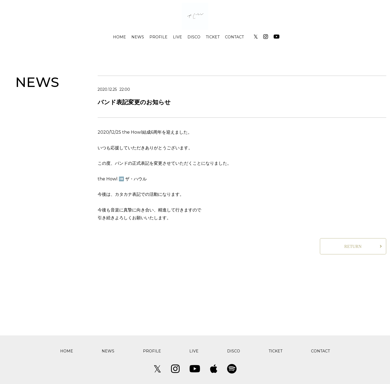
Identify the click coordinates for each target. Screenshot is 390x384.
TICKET (213, 37)
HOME (119, 37)
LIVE (177, 37)
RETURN (353, 246)
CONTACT (234, 37)
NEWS (137, 37)
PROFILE (158, 37)
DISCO (193, 37)
